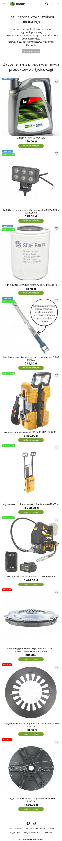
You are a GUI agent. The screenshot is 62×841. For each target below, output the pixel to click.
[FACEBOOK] (28, 823)
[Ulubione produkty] (52, 4)
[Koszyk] (58, 4)
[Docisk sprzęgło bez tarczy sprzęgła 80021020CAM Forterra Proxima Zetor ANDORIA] (31, 617)
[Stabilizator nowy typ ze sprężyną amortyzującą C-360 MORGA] (31, 326)
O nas (9, 828)
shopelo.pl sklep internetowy (31, 839)
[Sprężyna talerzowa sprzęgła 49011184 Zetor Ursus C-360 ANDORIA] (31, 692)
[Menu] (4, 4)
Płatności (19, 828)
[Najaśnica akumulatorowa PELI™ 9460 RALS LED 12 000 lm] (31, 473)
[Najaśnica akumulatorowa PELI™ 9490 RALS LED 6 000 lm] (31, 401)
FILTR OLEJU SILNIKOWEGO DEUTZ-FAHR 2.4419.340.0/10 (31, 285)
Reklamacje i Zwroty (35, 828)
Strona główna (31, 51)
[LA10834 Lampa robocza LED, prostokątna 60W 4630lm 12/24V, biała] (31, 179)
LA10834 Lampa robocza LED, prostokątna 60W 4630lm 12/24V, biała (31, 211)
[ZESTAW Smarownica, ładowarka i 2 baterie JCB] (31, 545)
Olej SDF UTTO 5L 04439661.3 (31, 138)
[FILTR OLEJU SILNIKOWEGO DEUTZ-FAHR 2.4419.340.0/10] (31, 254)
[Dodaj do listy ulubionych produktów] (56, 81)
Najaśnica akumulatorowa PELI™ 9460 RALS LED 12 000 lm (31, 504)
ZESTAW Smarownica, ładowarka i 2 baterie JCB (31, 576)
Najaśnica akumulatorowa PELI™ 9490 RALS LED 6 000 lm (31, 432)
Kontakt (48, 832)
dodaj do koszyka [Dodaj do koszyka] (31, 145)
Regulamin (15, 832)
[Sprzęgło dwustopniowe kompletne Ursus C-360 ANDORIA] (31, 767)
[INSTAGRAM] (34, 823)
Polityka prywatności (32, 832)
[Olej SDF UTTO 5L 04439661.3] (31, 107)
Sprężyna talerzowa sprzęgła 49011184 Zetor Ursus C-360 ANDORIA (31, 725)
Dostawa (52, 828)
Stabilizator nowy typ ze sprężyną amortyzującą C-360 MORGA (31, 358)
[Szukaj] (47, 4)
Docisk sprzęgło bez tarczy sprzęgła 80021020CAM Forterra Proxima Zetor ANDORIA (31, 650)
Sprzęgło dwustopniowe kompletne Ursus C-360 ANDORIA (31, 800)
